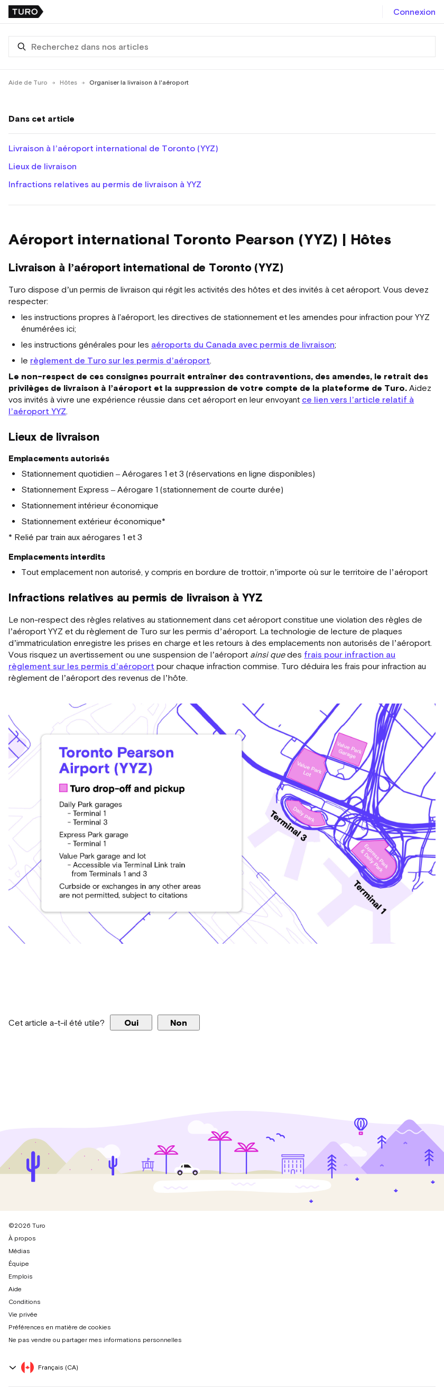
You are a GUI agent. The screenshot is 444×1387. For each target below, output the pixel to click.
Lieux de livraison (42, 166)
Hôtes (68, 82)
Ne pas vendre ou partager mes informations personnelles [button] (95, 1340)
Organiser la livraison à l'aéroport (139, 82)
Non (178, 1022)
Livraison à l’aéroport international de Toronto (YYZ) (113, 148)
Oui (131, 1022)
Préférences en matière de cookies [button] (59, 1327)
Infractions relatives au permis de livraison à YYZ (104, 184)
